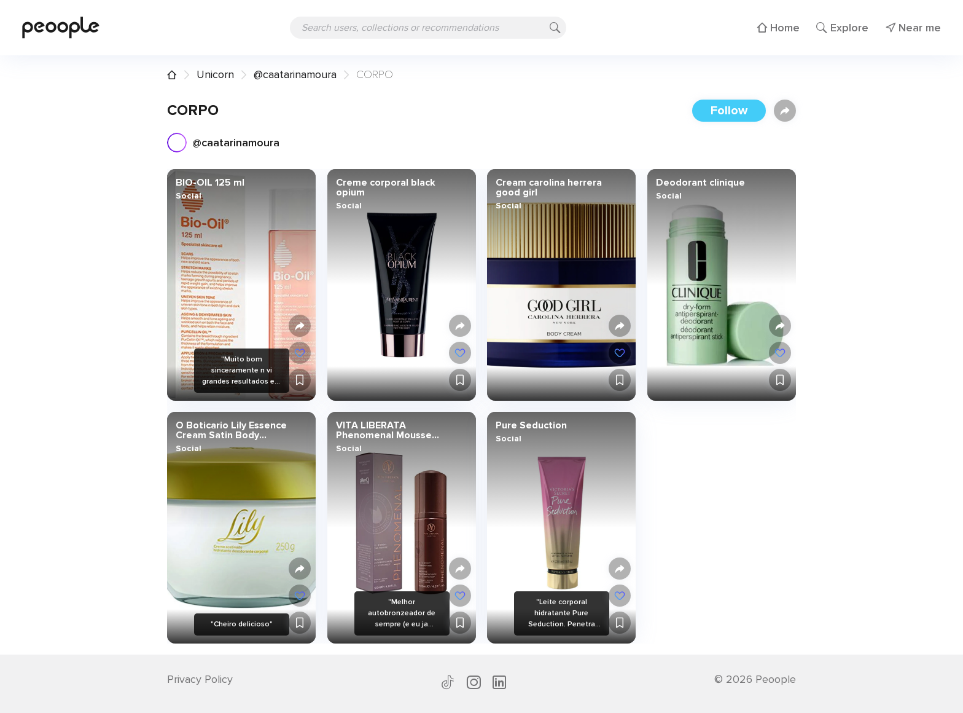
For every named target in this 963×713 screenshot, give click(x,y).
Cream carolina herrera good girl (549, 187)
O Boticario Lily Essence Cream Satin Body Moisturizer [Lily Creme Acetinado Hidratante (231, 430)
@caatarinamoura (295, 74)
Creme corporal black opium (385, 187)
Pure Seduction (531, 425)
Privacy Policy (200, 679)
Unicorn (215, 74)
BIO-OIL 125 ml (210, 182)
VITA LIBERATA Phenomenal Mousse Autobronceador (383, 430)
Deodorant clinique (699, 182)
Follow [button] (729, 110)
